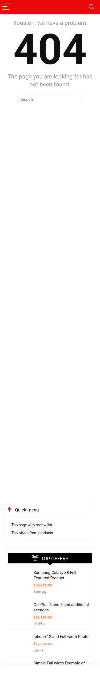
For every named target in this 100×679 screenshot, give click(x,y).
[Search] (91, 7)
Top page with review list (31, 525)
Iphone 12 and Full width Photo (61, 636)
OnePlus (39, 624)
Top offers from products (32, 533)
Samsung (40, 592)
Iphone (38, 650)
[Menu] (6, 7)
